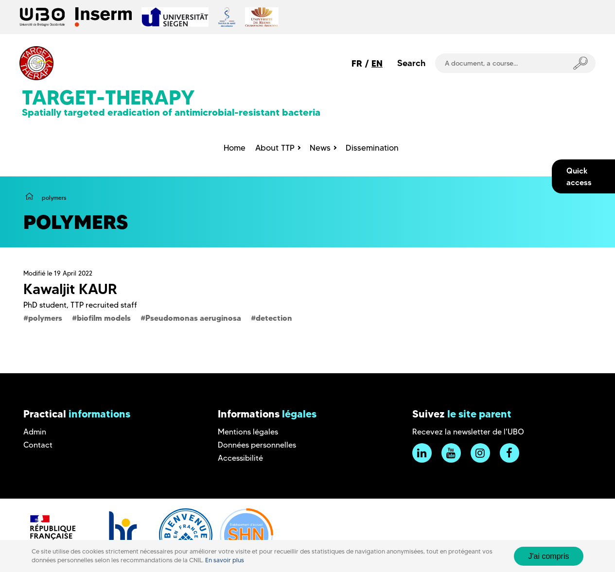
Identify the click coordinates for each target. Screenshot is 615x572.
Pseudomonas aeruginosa (193, 318)
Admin (34, 431)
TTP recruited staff (103, 305)
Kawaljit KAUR (70, 289)
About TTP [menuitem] (275, 148)
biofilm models (104, 318)
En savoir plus (224, 560)
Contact (38, 445)
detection (274, 318)
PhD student (45, 305)
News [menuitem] (320, 148)
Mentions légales (248, 431)
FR (356, 63)
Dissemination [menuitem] (372, 148)
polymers (45, 318)
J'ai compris (548, 556)
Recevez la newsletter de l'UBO (468, 431)
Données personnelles (257, 445)
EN (377, 63)
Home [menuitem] (235, 148)
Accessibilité (240, 458)
